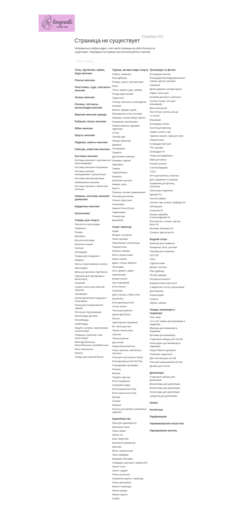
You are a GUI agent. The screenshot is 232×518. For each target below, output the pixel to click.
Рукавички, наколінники (125, 121)
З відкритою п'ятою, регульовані (167, 287)
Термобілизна (119, 172)
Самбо (115, 498)
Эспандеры (81, 252)
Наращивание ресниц (163, 430)
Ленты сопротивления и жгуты (91, 264)
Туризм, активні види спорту (130, 69)
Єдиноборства (121, 418)
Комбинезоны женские (87, 182)
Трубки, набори (158, 302)
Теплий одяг (118, 136)
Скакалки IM (156, 210)
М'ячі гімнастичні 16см (124, 393)
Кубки (115, 231)
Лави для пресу (158, 159)
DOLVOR (154, 255)
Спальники (118, 204)
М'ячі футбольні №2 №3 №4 (127, 361)
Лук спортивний (120, 282)
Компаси (117, 176)
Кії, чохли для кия (121, 326)
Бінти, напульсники (122, 254)
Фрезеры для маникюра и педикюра (163, 329)
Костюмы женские (86, 156)
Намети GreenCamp (123, 208)
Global (154, 402)
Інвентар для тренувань (125, 322)
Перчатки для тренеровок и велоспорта (90, 277)
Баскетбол (118, 298)
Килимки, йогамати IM (161, 228)
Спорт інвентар (121, 226)
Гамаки (116, 168)
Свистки (116, 334)
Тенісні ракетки (120, 338)
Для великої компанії (123, 156)
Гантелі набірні (158, 198)
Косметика (156, 409)
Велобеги (80, 236)
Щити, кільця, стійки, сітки (126, 294)
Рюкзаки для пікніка (123, 196)
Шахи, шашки (119, 258)
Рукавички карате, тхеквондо (128, 478)
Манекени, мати (120, 427)
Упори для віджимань (161, 155)
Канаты (79, 352)
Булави (116, 397)
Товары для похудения (87, 256)
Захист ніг (117, 434)
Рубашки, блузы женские (90, 121)
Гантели (79, 248)
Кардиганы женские (87, 206)
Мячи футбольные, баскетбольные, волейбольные (92, 343)
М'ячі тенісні (118, 286)
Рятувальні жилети (160, 279)
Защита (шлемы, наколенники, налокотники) (91, 329)
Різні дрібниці (119, 77)
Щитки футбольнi (121, 314)
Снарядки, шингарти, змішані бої (129, 462)
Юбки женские (84, 128)
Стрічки (116, 401)
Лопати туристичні (122, 200)
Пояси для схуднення (161, 190)
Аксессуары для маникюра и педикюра (165, 344)
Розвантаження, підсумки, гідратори (126, 127)
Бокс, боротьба (120, 438)
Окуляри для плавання (162, 251)
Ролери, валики (158, 163)
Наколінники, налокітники (126, 242)
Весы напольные (84, 349)
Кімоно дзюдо (119, 490)
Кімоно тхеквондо (121, 486)
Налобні (116, 105)
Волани (116, 373)
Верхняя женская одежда (91, 114)
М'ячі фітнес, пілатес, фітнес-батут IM (165, 223)
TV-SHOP (155, 115)
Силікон (154, 299)
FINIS (152, 259)
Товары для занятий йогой (89, 356)
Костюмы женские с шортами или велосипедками (93, 161)
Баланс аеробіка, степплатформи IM (160, 216)
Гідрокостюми (157, 263)
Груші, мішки (119, 430)
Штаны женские (85, 97)
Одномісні (117, 164)
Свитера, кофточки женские (92, 149)
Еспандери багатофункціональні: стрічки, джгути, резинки (168, 79)
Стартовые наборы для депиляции (162, 378)
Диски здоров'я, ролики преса (166, 89)
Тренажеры (81, 293)
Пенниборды (82, 319)
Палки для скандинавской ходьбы (89, 306)
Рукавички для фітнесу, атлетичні (162, 185)
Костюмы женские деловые (90, 178)
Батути (116, 318)
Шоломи (116, 446)
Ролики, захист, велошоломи (127, 81)
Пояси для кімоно (121, 482)
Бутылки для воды (85, 240)
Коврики (79, 260)
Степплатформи (158, 167)
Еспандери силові (159, 123)
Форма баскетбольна (123, 346)
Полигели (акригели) (161, 354)
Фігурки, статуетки (122, 234)
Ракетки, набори (121, 250)
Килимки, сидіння (121, 160)
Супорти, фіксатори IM (162, 232)
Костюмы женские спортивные (91, 167)
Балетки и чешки (84, 244)
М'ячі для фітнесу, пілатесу (164, 175)
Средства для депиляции (163, 395)
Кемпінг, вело (119, 184)
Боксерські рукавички (123, 442)
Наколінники (119, 274)
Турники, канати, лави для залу (166, 135)
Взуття (115, 188)
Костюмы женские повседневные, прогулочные (90, 173)
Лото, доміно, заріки (123, 270)
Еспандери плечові (160, 74)
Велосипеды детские (86, 315)
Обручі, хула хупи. (159, 93)
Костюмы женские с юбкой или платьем (91, 187)
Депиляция (157, 372)
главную (111, 52)
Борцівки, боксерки (122, 458)
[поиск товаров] (155, 61)
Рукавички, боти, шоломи (163, 247)
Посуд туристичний (122, 93)
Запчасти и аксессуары (87, 224)
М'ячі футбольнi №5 (123, 302)
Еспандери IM (157, 151)
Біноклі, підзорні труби (124, 109)
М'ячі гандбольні (121, 381)
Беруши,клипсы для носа (163, 283)
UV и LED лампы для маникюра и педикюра (167, 322)
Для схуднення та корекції (164, 179)
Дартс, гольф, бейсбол (124, 262)
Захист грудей (119, 470)
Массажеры (81, 268)
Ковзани (116, 405)
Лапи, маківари (120, 454)
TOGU (153, 171)
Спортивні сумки (121, 385)
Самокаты (80, 228)
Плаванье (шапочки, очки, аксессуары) (89, 336)
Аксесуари (118, 266)
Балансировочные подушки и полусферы (91, 299)
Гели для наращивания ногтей (166, 362)
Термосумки (118, 212)
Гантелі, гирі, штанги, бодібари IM (167, 202)
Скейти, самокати (121, 74)
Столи (115, 132)
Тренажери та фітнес (163, 69)
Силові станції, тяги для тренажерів (162, 102)
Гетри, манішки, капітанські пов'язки (126, 351)
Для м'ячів (117, 342)
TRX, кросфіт (156, 147)
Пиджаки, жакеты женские (91, 142)
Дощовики (117, 220)
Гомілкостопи (119, 246)
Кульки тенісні (119, 278)
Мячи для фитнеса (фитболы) (91, 272)
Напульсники (157, 139)
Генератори (118, 216)
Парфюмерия (158, 416)
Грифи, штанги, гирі (160, 131)
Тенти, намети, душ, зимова (127, 89)
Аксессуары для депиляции (165, 391)
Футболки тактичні (122, 180)
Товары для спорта (87, 220)
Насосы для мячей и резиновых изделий (129, 410)
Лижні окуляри (120, 238)
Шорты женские (85, 135)
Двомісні (116, 144)
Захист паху (118, 466)
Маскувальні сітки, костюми (127, 113)
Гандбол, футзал (121, 377)
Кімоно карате (119, 494)
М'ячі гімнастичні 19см (124, 389)
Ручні (115, 85)
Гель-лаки (155, 317)
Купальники (82, 213)
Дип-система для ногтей (163, 358)
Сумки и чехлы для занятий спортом (90, 288)
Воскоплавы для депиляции (165, 384)
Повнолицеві (157, 295)
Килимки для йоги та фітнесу (165, 97)
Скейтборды (81, 323)
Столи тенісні (119, 306)
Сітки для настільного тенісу (127, 357)
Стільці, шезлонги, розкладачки (129, 101)
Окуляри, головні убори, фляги (128, 117)
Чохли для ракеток (122, 310)
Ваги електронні (158, 108)
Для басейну (156, 291)
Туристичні (118, 97)
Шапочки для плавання (162, 243)
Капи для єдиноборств (124, 423)
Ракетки (116, 369)
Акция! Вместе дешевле (163, 350)
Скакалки (80, 282)
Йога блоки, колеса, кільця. (164, 111)
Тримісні (116, 152)
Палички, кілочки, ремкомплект (129, 192)
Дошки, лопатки (158, 267)
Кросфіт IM (155, 194)
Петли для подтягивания (88, 312)
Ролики (79, 232)
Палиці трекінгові (121, 140)
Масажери (155, 119)
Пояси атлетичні (121, 474)
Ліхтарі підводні (158, 275)
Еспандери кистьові (160, 143)
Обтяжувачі (156, 206)
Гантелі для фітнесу (160, 127)
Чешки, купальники (122, 330)
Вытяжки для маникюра (162, 335)
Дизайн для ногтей (160, 366)
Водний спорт (158, 239)
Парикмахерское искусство (167, 423)
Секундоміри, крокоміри (125, 365)
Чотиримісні (118, 148)
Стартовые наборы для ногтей (166, 339)
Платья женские (85, 80)
